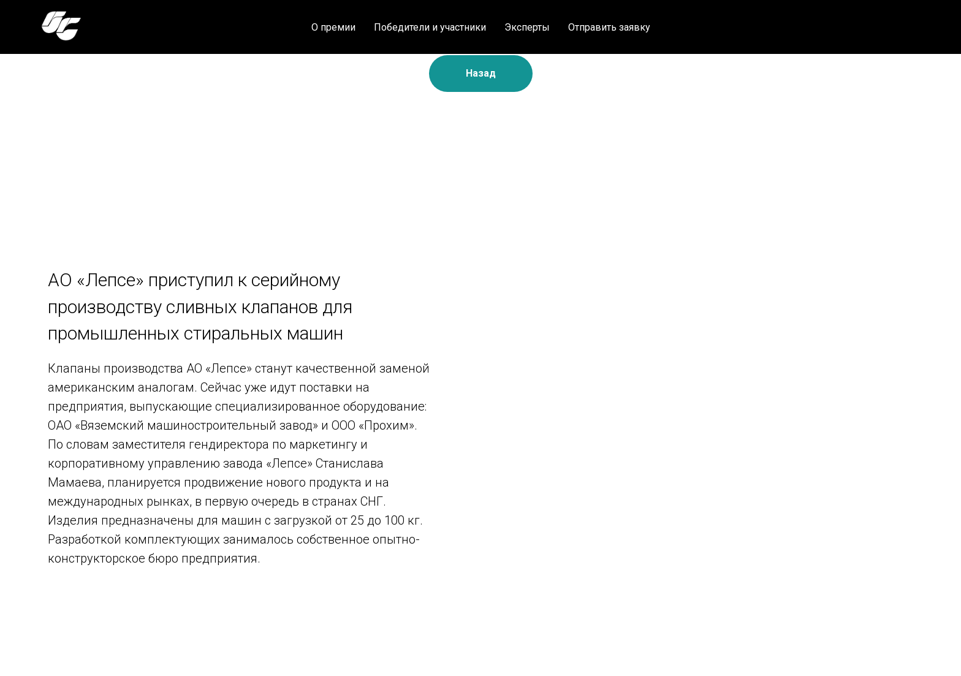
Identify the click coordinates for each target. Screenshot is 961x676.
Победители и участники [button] (430, 27)
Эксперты (527, 27)
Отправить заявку (609, 27)
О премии (333, 27)
